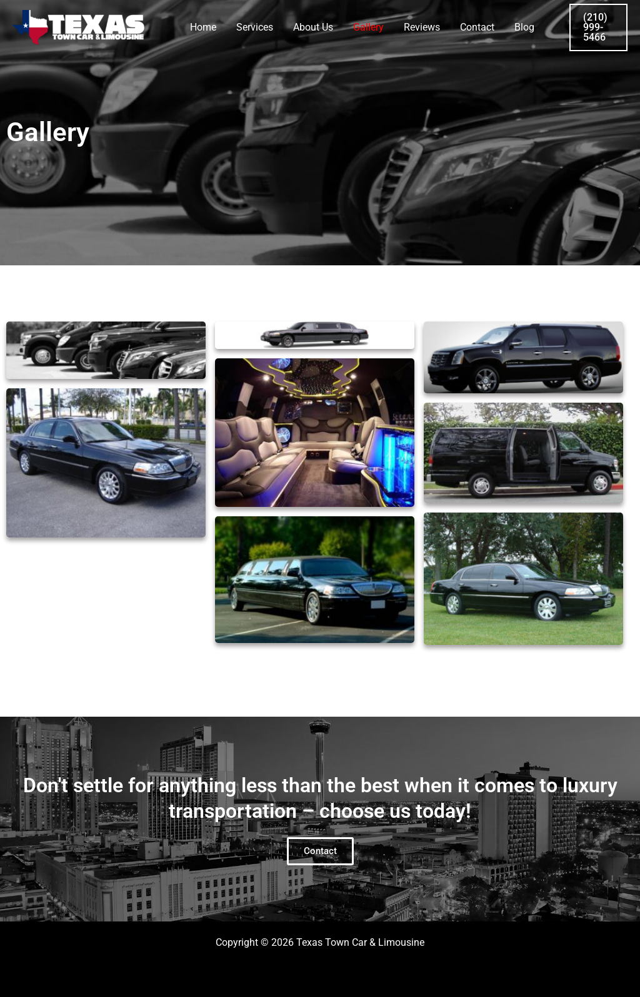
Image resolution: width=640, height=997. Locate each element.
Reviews (422, 27)
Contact (477, 27)
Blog (524, 27)
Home (203, 27)
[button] (598, 27)
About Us (313, 27)
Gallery (368, 27)
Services (254, 27)
